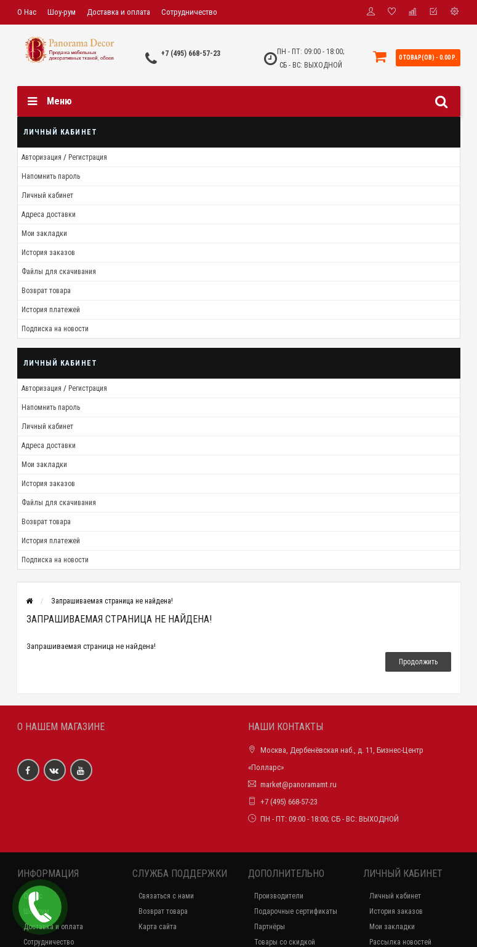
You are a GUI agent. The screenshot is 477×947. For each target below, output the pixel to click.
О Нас (26, 12)
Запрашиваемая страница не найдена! (112, 601)
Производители (278, 896)
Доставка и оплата (118, 12)
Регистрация (87, 157)
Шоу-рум (61, 12)
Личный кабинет (47, 195)
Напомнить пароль (51, 176)
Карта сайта (157, 926)
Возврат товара (46, 290)
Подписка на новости (55, 328)
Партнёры (269, 926)
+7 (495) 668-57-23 (190, 53)
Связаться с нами (166, 896)
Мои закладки (44, 233)
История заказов (48, 252)
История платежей (51, 309)
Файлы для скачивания (59, 271)
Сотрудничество (189, 12)
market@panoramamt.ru (298, 784)
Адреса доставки (49, 214)
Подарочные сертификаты (295, 911)
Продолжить (418, 662)
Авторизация (42, 157)
